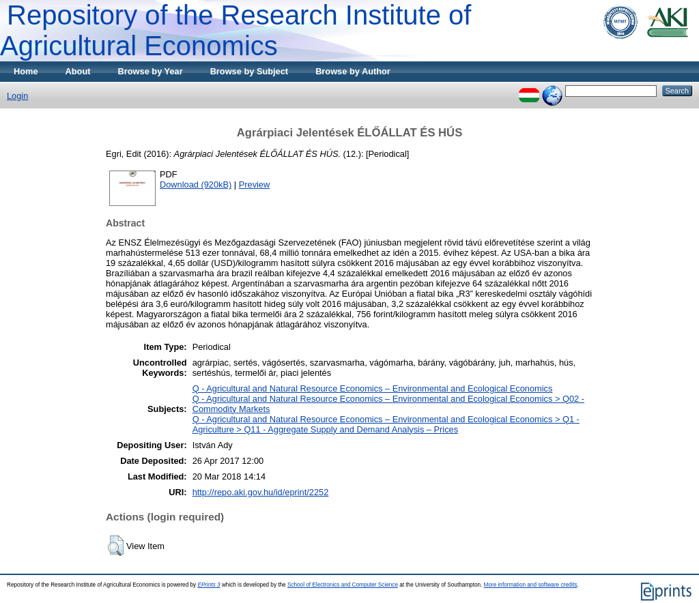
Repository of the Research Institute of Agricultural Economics (235, 30)
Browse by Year (150, 71)
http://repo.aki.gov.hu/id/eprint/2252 (260, 492)
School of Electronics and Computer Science (342, 585)
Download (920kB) (195, 184)
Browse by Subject (249, 71)
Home (26, 71)
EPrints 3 (208, 585)
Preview (254, 184)
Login (17, 96)
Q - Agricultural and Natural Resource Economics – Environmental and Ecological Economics (372, 388)
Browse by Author (352, 71)
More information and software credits (530, 585)
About (78, 71)
